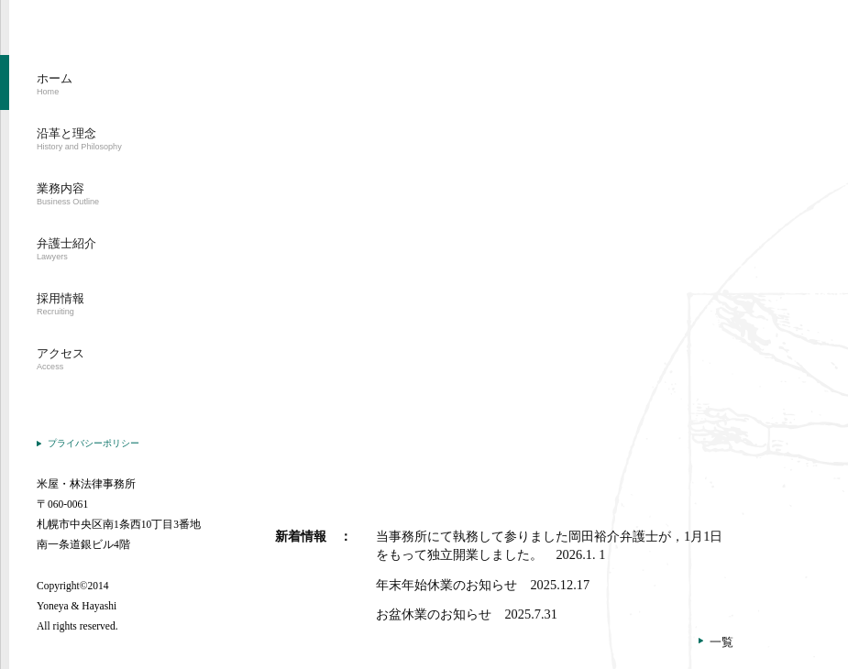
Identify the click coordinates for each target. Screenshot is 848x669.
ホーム (54, 83)
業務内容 (68, 193)
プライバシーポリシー (93, 443)
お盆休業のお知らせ (466, 614)
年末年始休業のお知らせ (482, 584)
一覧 (721, 642)
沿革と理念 (79, 138)
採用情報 (60, 303)
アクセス (60, 358)
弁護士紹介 (66, 248)
